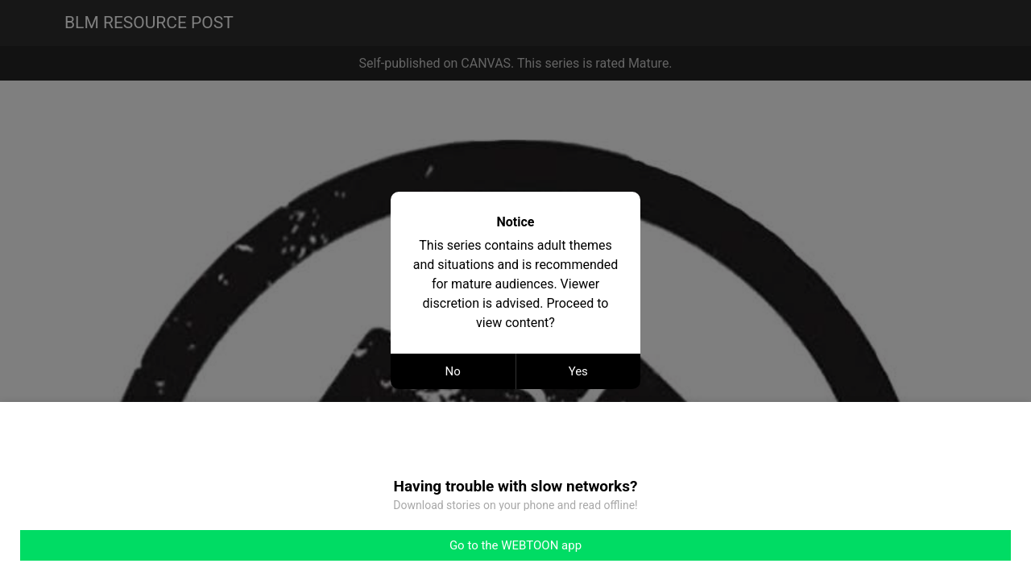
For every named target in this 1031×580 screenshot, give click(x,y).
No (453, 371)
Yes (578, 371)
